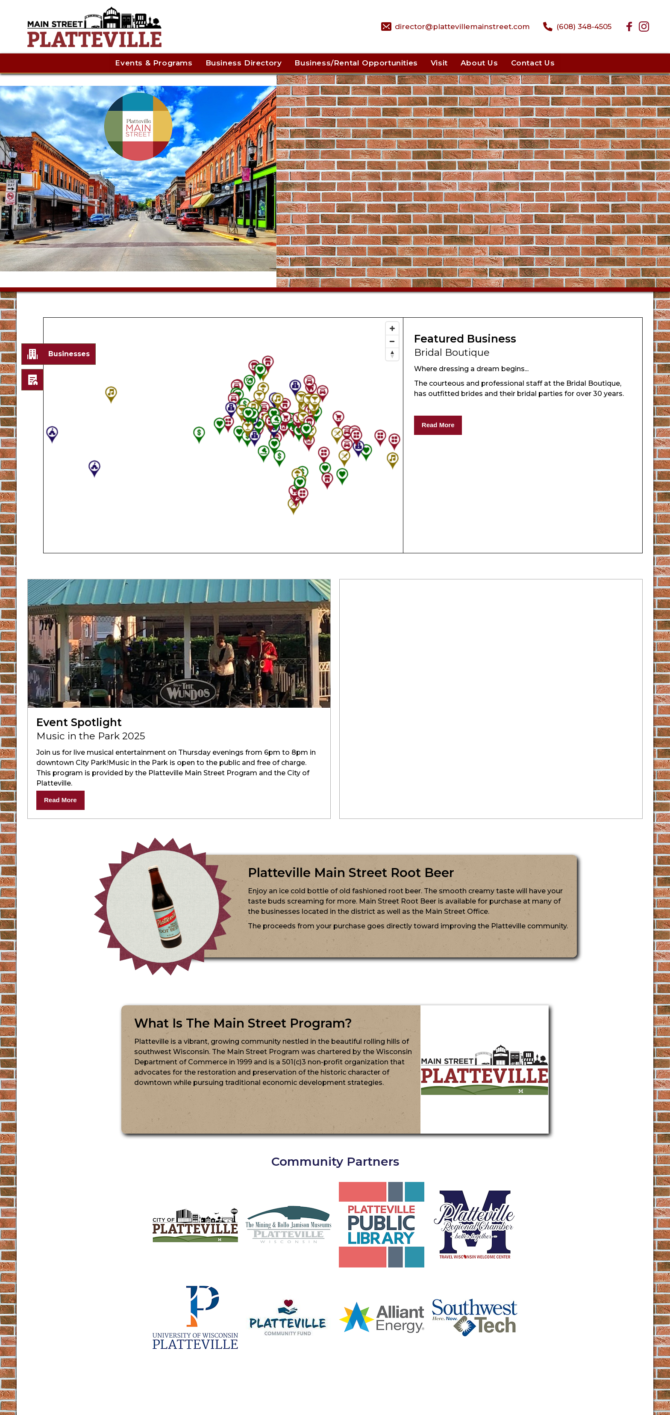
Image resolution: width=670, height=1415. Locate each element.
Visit (439, 63)
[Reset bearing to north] (392, 354)
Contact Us (533, 63)
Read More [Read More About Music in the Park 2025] (60, 800)
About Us (479, 63)
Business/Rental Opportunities (355, 63)
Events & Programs (153, 63)
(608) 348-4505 (583, 26)
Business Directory (244, 63)
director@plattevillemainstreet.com (462, 26)
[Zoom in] (392, 328)
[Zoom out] (392, 341)
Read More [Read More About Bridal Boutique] (438, 424)
